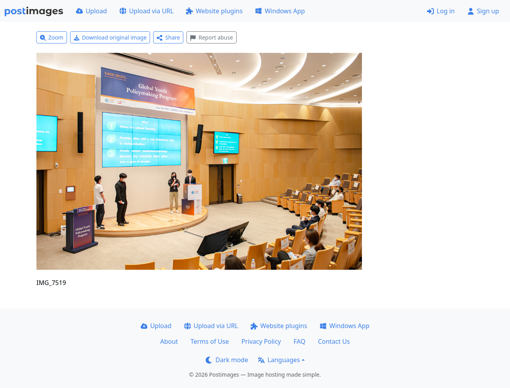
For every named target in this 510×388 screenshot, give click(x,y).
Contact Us (334, 341)
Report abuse (211, 37)
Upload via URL (146, 11)
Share (168, 37)
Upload (91, 11)
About (169, 341)
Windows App (280, 11)
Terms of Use (209, 341)
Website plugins (214, 11)
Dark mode (227, 360)
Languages (279, 360)
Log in (441, 11)
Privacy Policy (261, 341)
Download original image (110, 37)
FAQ (299, 341)
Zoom (51, 37)
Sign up (483, 11)
